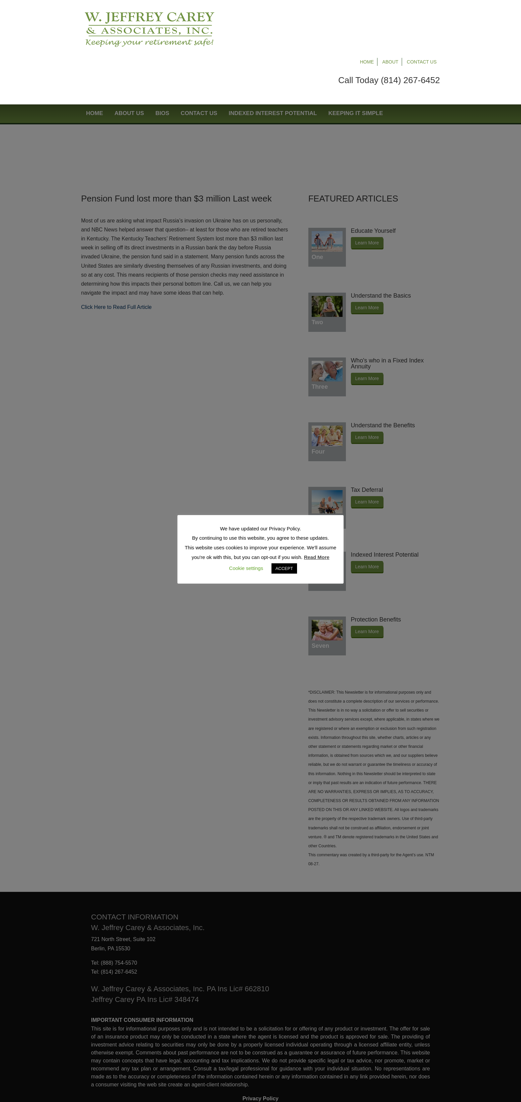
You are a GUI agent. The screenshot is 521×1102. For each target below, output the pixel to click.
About (390, 14)
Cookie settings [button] (246, 568)
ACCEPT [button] (284, 568)
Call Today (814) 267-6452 (389, 32)
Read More (317, 557)
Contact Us (422, 14)
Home (367, 14)
